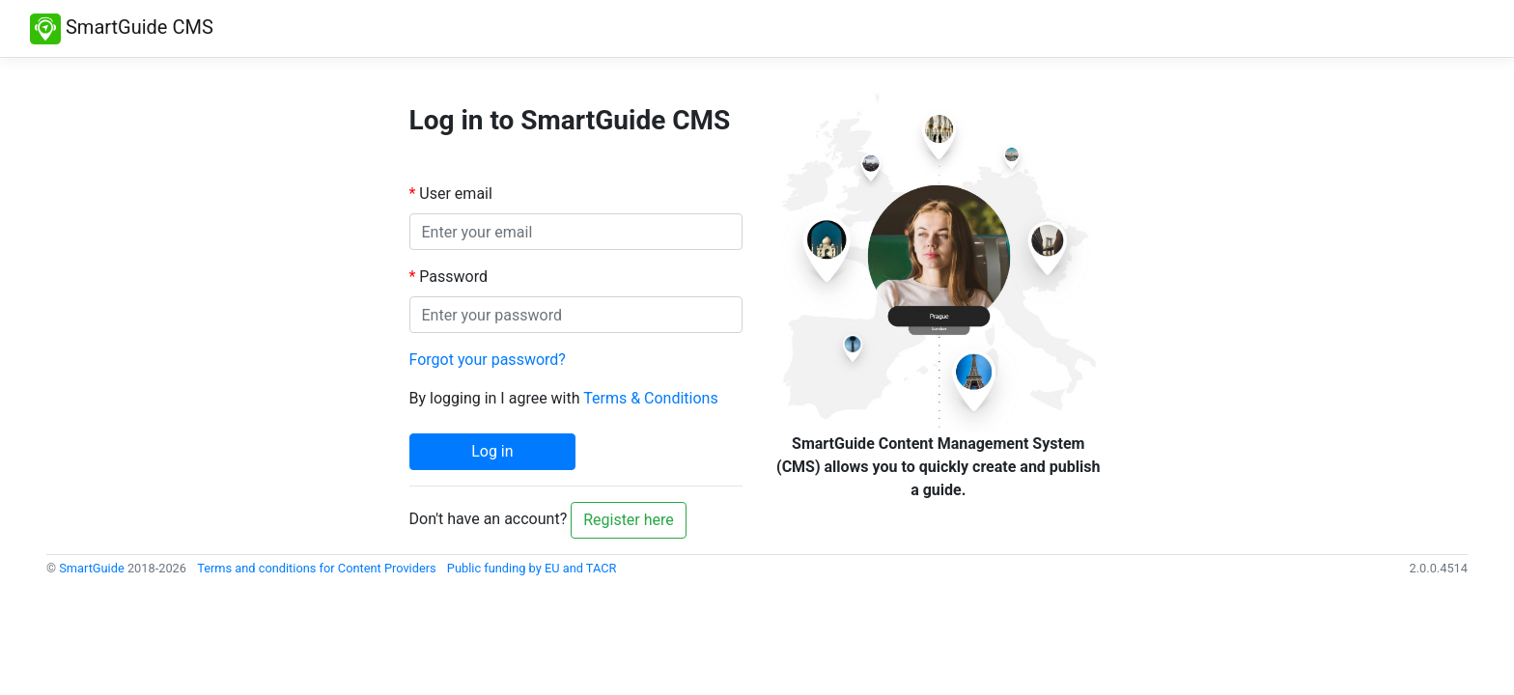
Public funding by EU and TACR (532, 568)
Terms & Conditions (650, 398)
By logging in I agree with (563, 398)
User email (455, 193)
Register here (628, 520)
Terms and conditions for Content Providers (316, 568)
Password (453, 276)
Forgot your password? (487, 359)
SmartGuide (92, 568)
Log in (492, 451)
